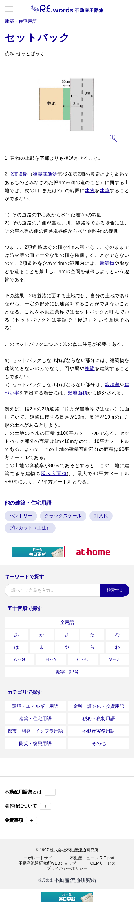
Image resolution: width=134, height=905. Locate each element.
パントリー (20, 515)
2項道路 (19, 174)
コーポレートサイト (38, 858)
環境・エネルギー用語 (35, 706)
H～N (51, 659)
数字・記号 (67, 672)
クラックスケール (63, 515)
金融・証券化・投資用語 (98, 706)
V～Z (114, 659)
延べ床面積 (54, 473)
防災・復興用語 (35, 743)
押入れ (101, 515)
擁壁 (90, 368)
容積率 (112, 384)
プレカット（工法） (30, 527)
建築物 (107, 263)
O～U (83, 659)
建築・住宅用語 (35, 718)
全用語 (67, 622)
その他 (99, 743)
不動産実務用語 (98, 731)
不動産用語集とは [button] (30, 792)
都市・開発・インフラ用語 (35, 731)
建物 (90, 190)
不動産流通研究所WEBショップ (47, 863)
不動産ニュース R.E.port (92, 858)
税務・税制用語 (98, 718)
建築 (105, 190)
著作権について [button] (28, 806)
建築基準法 (45, 174)
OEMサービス (103, 863)
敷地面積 (77, 392)
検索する (115, 590)
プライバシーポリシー (67, 868)
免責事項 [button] (21, 820)
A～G (19, 659)
